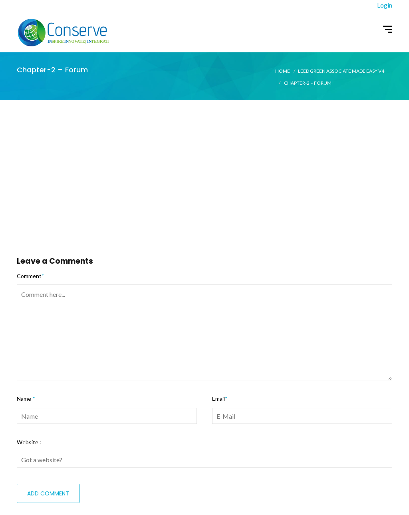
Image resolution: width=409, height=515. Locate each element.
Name (26, 398)
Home (282, 71)
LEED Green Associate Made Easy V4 (341, 71)
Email (220, 398)
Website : (29, 442)
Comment (30, 275)
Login (384, 5)
